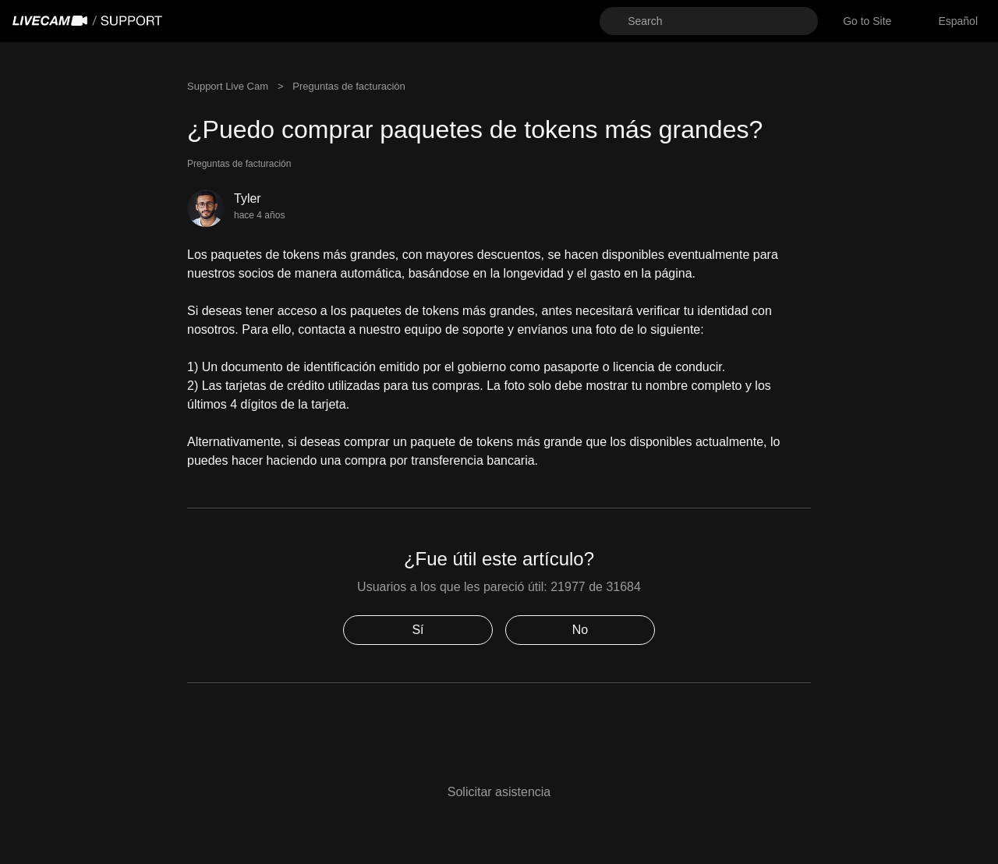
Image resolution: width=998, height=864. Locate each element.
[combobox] (958, 21)
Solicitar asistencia (499, 791)
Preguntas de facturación (348, 86)
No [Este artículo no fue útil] (580, 629)
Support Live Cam (227, 86)
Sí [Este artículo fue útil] (417, 629)
